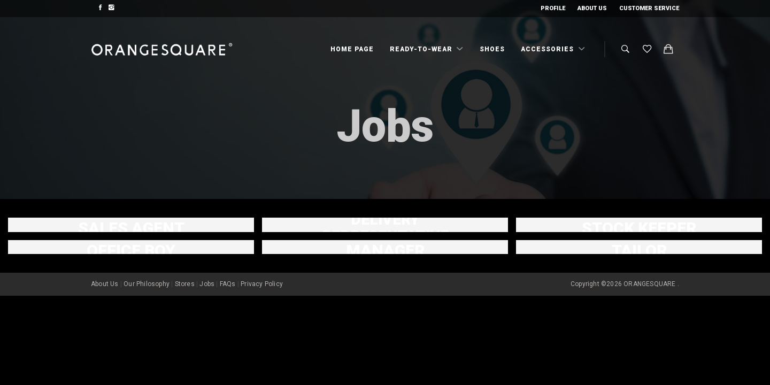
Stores (185, 284)
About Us (592, 8)
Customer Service (649, 8)
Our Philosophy (147, 284)
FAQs (228, 284)
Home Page (352, 49)
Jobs (206, 284)
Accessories (548, 49)
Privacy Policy (262, 284)
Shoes (492, 49)
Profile (553, 8)
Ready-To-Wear (422, 49)
